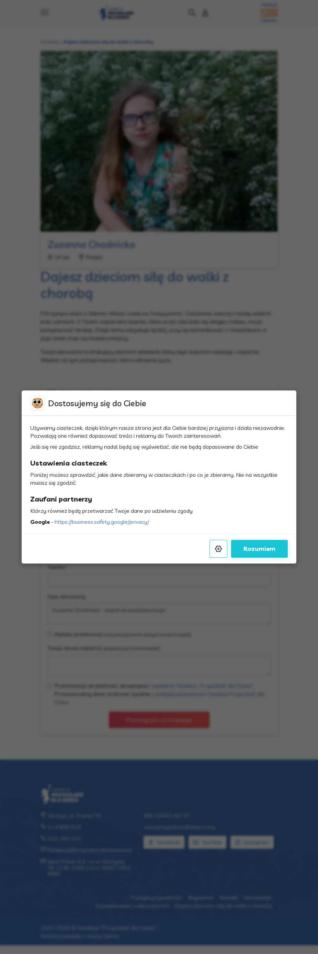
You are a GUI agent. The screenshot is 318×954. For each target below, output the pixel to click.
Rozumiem (259, 549)
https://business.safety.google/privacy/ (102, 521)
